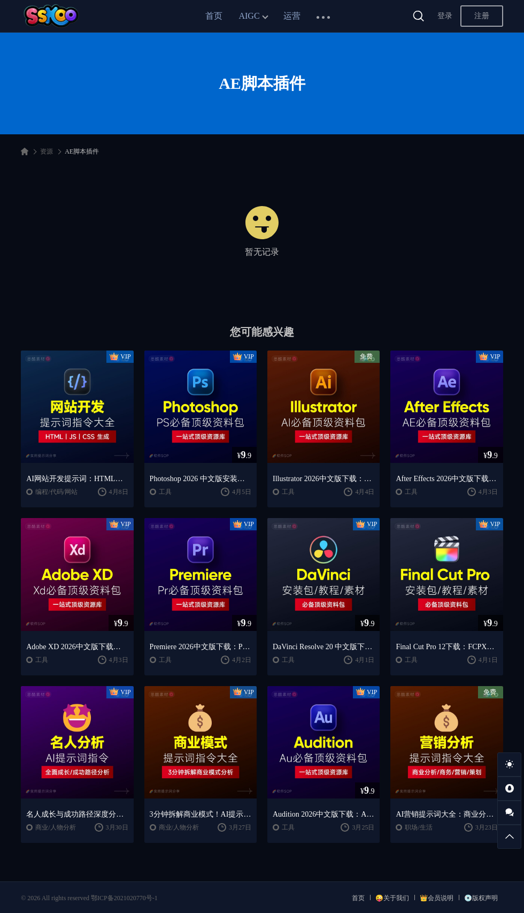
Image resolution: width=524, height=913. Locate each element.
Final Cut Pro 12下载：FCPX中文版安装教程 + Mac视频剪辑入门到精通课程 (446, 647)
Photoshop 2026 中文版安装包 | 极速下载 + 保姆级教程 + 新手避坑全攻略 (200, 479)
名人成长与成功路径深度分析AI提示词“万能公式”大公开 (77, 814)
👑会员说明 (436, 898)
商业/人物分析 (55, 827)
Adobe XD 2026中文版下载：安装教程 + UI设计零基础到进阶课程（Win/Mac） (77, 647)
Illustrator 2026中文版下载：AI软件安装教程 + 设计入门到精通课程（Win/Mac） (323, 479)
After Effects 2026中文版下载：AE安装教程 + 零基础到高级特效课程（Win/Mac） (446, 479)
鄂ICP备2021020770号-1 (124, 898)
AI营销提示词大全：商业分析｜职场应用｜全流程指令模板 (446, 814)
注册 (481, 16)
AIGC (248, 15)
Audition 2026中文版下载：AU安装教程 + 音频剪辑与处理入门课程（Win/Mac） (323, 814)
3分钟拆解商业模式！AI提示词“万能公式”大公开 (200, 814)
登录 (444, 16)
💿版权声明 (481, 898)
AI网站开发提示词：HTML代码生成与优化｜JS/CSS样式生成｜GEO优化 (77, 479)
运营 (291, 15)
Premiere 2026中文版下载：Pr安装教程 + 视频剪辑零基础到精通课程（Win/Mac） (200, 647)
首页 (213, 15)
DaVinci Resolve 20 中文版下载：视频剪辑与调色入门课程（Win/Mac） (323, 647)
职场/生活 (418, 827)
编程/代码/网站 (56, 492)
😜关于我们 (392, 898)
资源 (46, 151)
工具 (165, 492)
